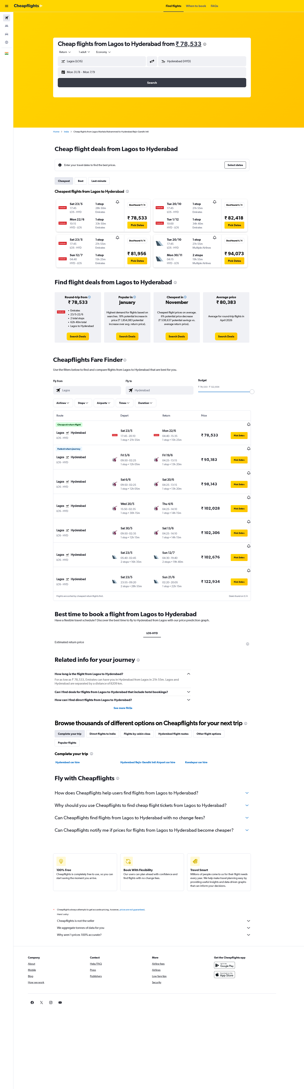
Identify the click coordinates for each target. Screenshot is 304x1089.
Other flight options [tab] (215, 709)
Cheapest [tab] (71, 180)
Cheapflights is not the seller (161, 896)
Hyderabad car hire (74, 738)
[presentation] (211, 44)
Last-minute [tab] (105, 180)
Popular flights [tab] (74, 718)
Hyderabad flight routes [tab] (180, 709)
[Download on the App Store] (237, 950)
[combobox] (72, 52)
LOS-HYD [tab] (158, 608)
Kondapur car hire (203, 738)
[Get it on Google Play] (237, 941)
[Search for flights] (7, 18)
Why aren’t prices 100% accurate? (161, 910)
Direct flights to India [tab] (109, 709)
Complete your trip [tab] (76, 709)
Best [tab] (87, 180)
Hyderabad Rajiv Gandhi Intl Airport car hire (154, 738)
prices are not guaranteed (138, 885)
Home (63, 131)
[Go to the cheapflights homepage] (28, 6)
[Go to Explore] (7, 42)
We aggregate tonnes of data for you (161, 903)
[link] (84, 336)
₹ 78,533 (195, 43)
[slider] (258, 391)
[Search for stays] (7, 26)
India (73, 131)
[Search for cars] (7, 34)
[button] (6, 6)
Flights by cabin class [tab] (144, 709)
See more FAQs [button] (129, 683)
